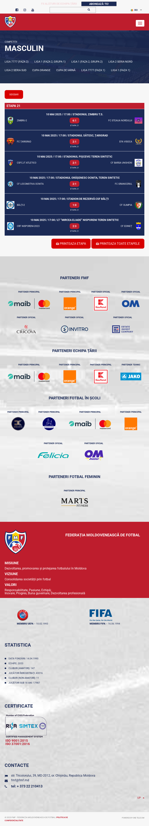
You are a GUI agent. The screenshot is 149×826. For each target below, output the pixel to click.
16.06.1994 (114, 623)
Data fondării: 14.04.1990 (24, 658)
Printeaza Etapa (71, 243)
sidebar (13, 94)
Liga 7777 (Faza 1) (93, 70)
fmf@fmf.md (20, 780)
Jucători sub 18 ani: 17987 (25, 682)
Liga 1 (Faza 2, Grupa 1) (50, 61)
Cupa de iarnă (65, 70)
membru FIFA (97, 623)
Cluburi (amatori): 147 (22, 668)
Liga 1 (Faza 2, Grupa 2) (87, 61)
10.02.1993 (42, 623)
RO (134, 10)
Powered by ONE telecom (133, 818)
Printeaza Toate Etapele (118, 243)
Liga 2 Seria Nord (120, 61)
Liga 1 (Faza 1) (120, 70)
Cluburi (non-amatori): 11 (24, 678)
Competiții (11, 41)
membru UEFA (25, 623)
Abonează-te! (99, 3)
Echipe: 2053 (16, 663)
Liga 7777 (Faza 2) (17, 61)
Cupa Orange (41, 70)
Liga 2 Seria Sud (15, 70)
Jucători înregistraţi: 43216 (26, 673)
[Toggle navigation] (140, 23)
